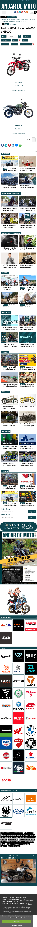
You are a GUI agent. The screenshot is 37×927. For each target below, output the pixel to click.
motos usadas (21, 17)
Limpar (3, 36)
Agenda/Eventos (17, 833)
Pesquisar (32, 512)
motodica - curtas (21, 21)
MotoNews (5, 154)
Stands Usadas (25, 837)
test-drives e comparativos (8, 21)
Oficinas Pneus (13, 839)
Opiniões (5, 273)
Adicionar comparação (18, 90)
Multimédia (5, 312)
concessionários (15, 19)
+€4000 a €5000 (26, 44)
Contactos (4, 897)
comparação (13, 24)
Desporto (5, 352)
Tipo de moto (6, 40)
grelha (6, 24)
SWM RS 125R (18, 86)
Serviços (17, 846)
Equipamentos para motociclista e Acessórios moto (18, 835)
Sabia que (5, 392)
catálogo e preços (12, 17)
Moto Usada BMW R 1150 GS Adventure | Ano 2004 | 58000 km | (18, 869)
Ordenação (27, 36)
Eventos (4, 471)
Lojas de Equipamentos (27, 839)
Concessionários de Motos (9, 837)
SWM (15, 40)
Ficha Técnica (11, 897)
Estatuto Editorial (21, 897)
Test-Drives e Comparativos (11, 193)
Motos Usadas (5, 833)
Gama (25, 40)
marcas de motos (5, 19)
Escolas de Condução (13, 844)
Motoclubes (26, 844)
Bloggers (4, 846)
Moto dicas (5, 431)
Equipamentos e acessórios (11, 233)
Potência (14, 44)
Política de (17, 925)
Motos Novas (28, 833)
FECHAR (16, 921)
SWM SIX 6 (18, 129)
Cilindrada (5, 44)
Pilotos (10, 846)
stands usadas (24, 19)
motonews (32, 19)
